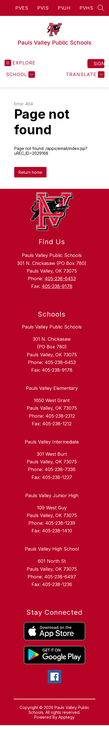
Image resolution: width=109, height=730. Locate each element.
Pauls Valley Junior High (51, 495)
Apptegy (66, 717)
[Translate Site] (84, 74)
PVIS (43, 8)
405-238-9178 (57, 286)
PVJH (64, 8)
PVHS (86, 8)
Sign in (98, 63)
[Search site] (101, 8)
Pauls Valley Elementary (52, 388)
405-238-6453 (60, 278)
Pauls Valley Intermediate (52, 442)
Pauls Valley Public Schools (52, 327)
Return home (30, 172)
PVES (21, 8)
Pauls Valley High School (52, 549)
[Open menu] (20, 62)
